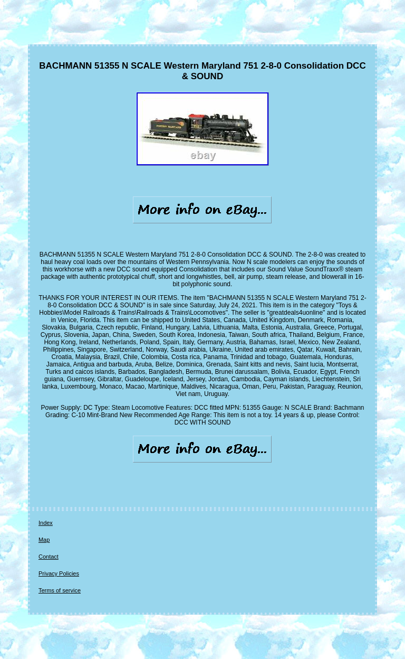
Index (45, 523)
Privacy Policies (58, 573)
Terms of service (59, 590)
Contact (48, 556)
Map (44, 539)
